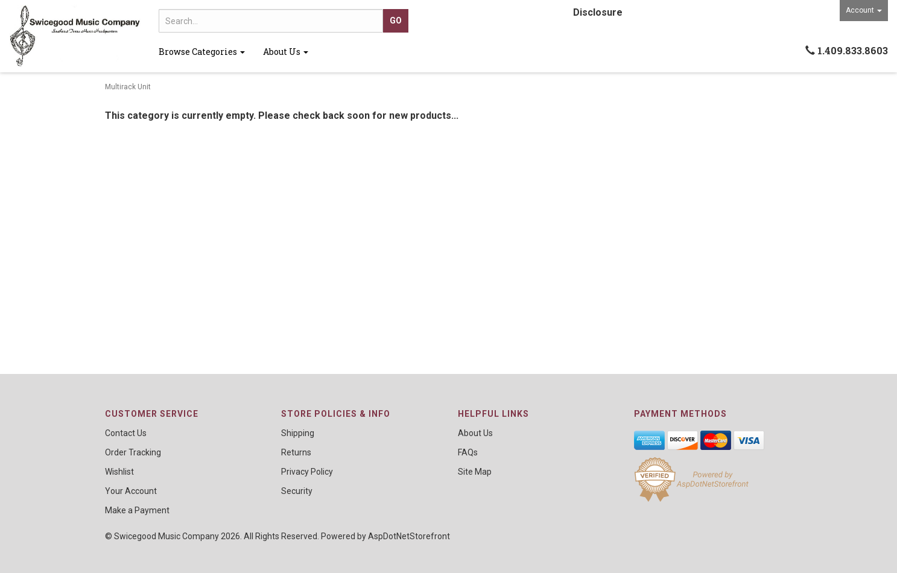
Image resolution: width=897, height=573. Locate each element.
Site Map (475, 471)
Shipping (297, 433)
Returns (296, 452)
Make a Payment (137, 510)
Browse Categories (202, 51)
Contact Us (126, 433)
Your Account (131, 491)
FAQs (468, 452)
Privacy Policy (307, 471)
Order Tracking (133, 452)
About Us (285, 51)
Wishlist (119, 471)
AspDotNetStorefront (409, 536)
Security (296, 491)
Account (864, 10)
